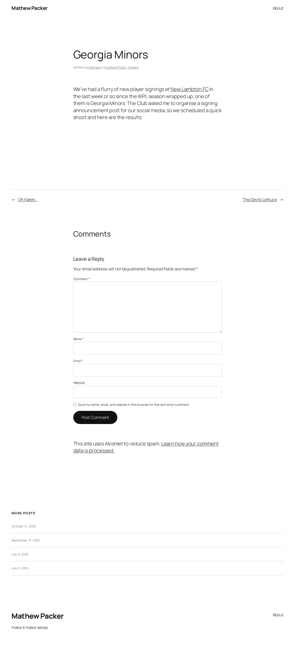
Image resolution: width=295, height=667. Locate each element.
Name (78, 339)
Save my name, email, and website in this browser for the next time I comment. (133, 404)
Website (79, 382)
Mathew (94, 67)
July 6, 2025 (20, 568)
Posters (133, 67)
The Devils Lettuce (260, 199)
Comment (81, 279)
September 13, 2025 (26, 540)
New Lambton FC (190, 89)
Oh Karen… (27, 199)
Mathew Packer (30, 8)
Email (78, 361)
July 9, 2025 (20, 554)
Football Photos (115, 67)
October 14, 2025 (24, 526)
